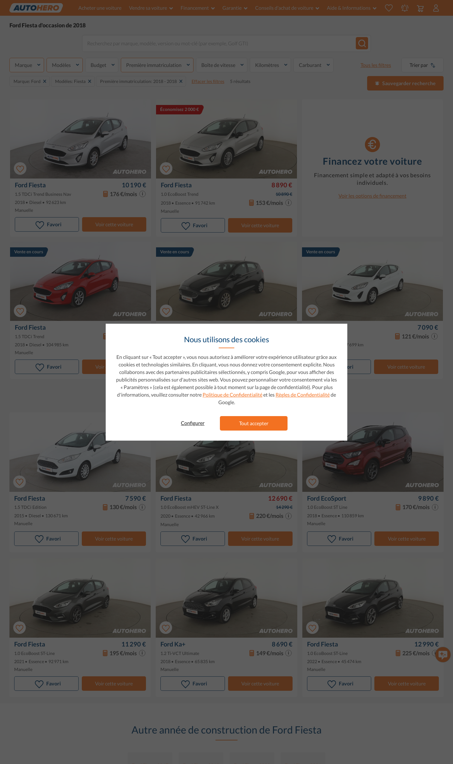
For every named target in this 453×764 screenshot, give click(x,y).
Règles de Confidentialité (303, 395)
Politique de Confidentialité (232, 395)
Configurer (192, 423)
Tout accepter (253, 423)
